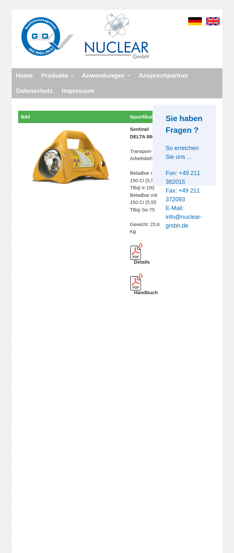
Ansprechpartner (163, 75)
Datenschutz (34, 90)
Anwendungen (103, 75)
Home (24, 75)
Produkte (54, 75)
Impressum (78, 90)
